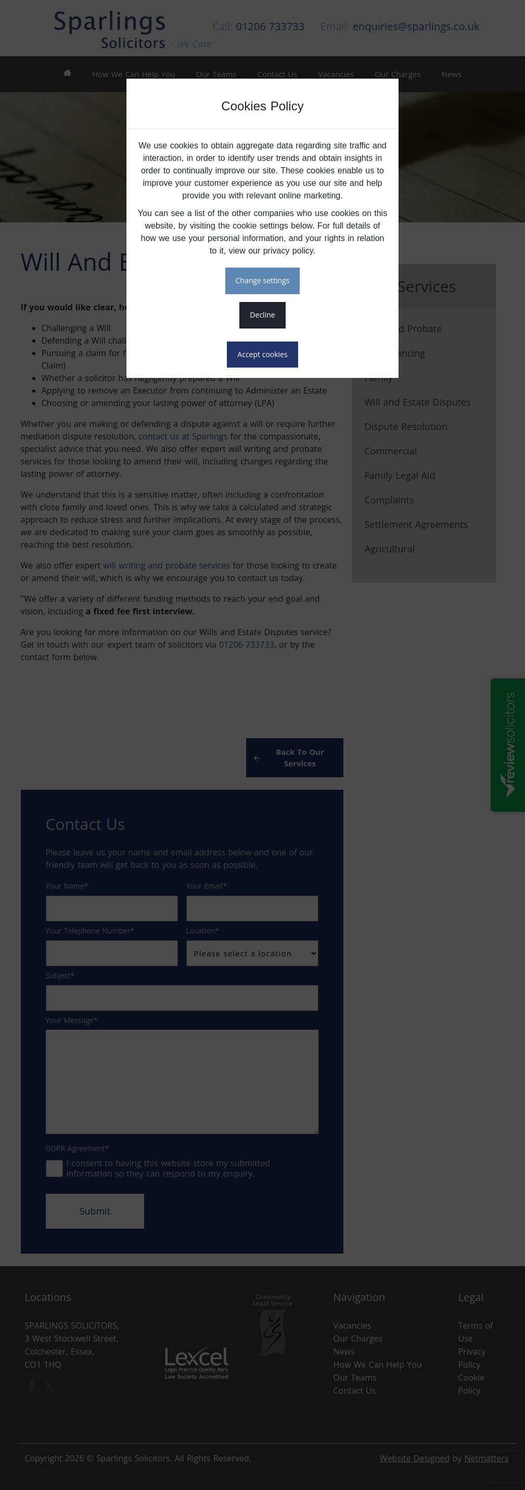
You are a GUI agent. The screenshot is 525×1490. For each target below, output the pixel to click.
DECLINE (262, 315)
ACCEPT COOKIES (262, 354)
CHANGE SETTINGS (263, 280)
